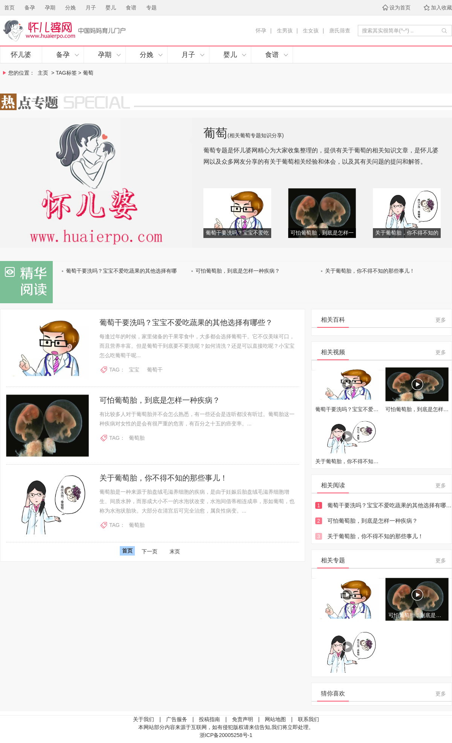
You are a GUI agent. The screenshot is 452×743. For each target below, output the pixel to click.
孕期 (50, 8)
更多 (440, 320)
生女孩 (311, 31)
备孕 (29, 8)
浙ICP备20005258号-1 (226, 735)
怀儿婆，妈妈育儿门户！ (104, 30)
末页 (175, 551)
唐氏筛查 (339, 31)
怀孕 (261, 31)
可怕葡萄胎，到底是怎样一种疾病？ (237, 271)
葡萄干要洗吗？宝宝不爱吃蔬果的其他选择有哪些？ (186, 322)
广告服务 (176, 719)
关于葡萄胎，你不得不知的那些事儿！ (370, 271)
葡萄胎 (137, 438)
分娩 (70, 8)
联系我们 (308, 719)
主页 (43, 73)
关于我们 (143, 719)
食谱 (131, 8)
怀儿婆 (21, 54)
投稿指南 (209, 719)
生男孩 (285, 31)
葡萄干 (155, 370)
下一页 (149, 551)
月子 (91, 8)
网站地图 (275, 719)
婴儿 (110, 8)
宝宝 (134, 370)
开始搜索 (444, 30)
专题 (151, 8)
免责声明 (242, 719)
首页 (9, 8)
